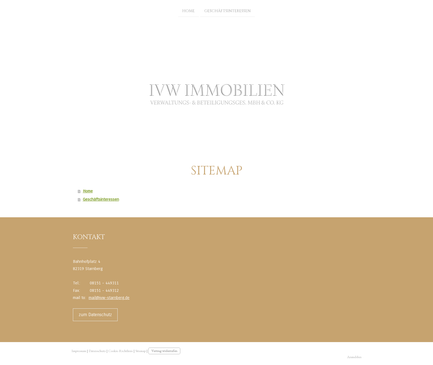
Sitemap (140, 350)
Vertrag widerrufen (164, 350)
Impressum (79, 350)
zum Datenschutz (95, 314)
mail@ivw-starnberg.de (109, 297)
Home (188, 10)
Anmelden (354, 357)
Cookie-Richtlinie (120, 350)
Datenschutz (97, 350)
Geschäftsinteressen (227, 10)
